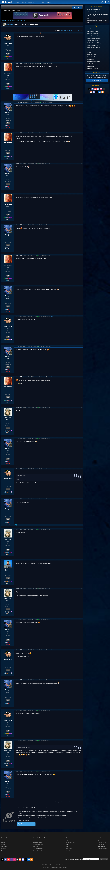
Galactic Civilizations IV (38, 842)
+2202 (7, 53)
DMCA (60, 867)
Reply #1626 (19, 33)
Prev (65, 30)
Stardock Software (11, 20)
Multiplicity (3, 848)
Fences (3, 844)
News (38, 2)
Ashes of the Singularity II (39, 837)
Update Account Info (102, 848)
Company (69, 835)
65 (69, 30)
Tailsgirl (7, 112)
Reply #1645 (19, 619)
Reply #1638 (19, 407)
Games (24, 2)
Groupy (3, 850)
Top (81, 33)
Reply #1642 (19, 529)
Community (31, 2)
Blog (43, 2)
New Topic (77, 7)
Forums (67, 855)
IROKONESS (8, 73)
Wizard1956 (8, 43)
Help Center (100, 837)
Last (81, 30)
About (67, 837)
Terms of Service (54, 867)
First (62, 30)
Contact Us (68, 853)
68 (75, 30)
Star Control (35, 846)
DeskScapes (4, 846)
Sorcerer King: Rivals (38, 855)
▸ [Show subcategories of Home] (5, 20)
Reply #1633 (19, 255)
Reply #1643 (19, 560)
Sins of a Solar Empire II (38, 844)
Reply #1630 (19, 163)
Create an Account (102, 842)
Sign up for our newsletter (73, 859)
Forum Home (7, 10)
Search (13, 10)
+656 (8, 83)
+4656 (7, 578)
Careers (67, 844)
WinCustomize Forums (46, 33)
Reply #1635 (19, 316)
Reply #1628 (19, 102)
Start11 (3, 842)
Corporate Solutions (5, 840)
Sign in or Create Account (26, 824)
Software (17, 2)
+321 (8, 122)
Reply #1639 (19, 438)
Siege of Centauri (37, 853)
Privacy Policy (46, 867)
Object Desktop (4, 837)
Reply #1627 (19, 63)
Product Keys (101, 844)
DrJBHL (7, 570)
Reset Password (101, 846)
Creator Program (69, 850)
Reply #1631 (19, 194)
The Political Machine (38, 848)
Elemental (35, 840)
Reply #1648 (19, 710)
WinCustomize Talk (21, 20)
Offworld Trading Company (39, 850)
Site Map (65, 867)
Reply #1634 (19, 286)
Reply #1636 (19, 346)
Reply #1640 (19, 468)
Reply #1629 (19, 132)
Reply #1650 (19, 771)
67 (73, 30)
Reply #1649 (19, 740)
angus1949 (7, 417)
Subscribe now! (96, 80)
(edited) (51, 316)
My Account (100, 840)
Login (18, 10)
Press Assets (69, 848)
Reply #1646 (19, 649)
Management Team (70, 842)
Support (49, 2)
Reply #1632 (19, 224)
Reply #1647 (19, 679)
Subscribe (104, 859)
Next (78, 30)
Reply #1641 (19, 498)
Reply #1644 (19, 588)
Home (3, 20)
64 (67, 30)
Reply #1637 (19, 376)
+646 (8, 428)
